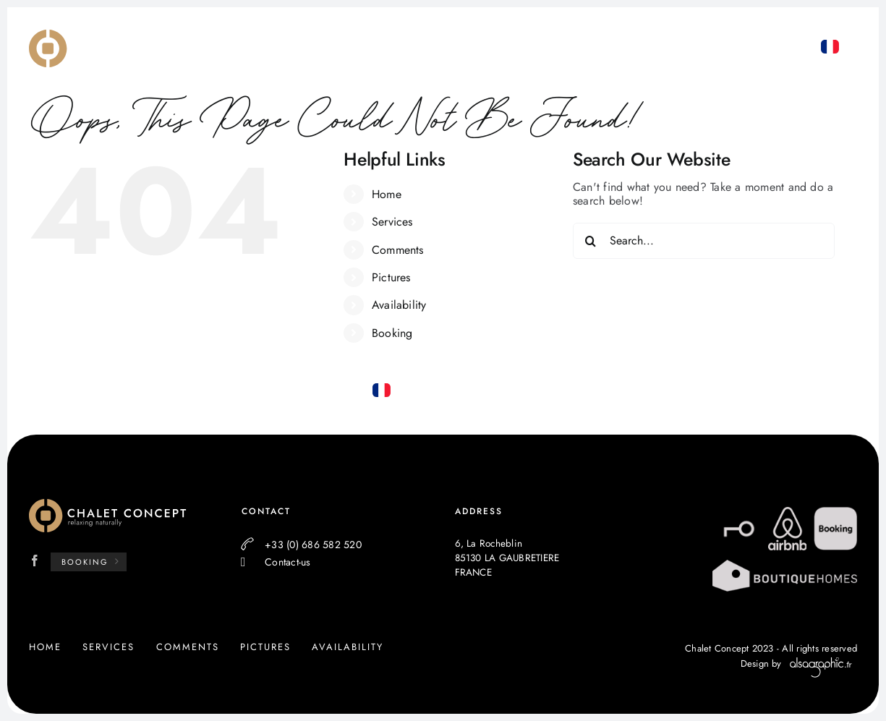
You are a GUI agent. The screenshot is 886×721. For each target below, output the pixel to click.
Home (386, 194)
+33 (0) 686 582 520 (804, 101)
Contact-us (287, 562)
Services (392, 221)
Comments (398, 250)
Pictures (391, 277)
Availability (399, 304)
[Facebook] (35, 560)
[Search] (591, 241)
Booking (392, 333)
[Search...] (704, 241)
